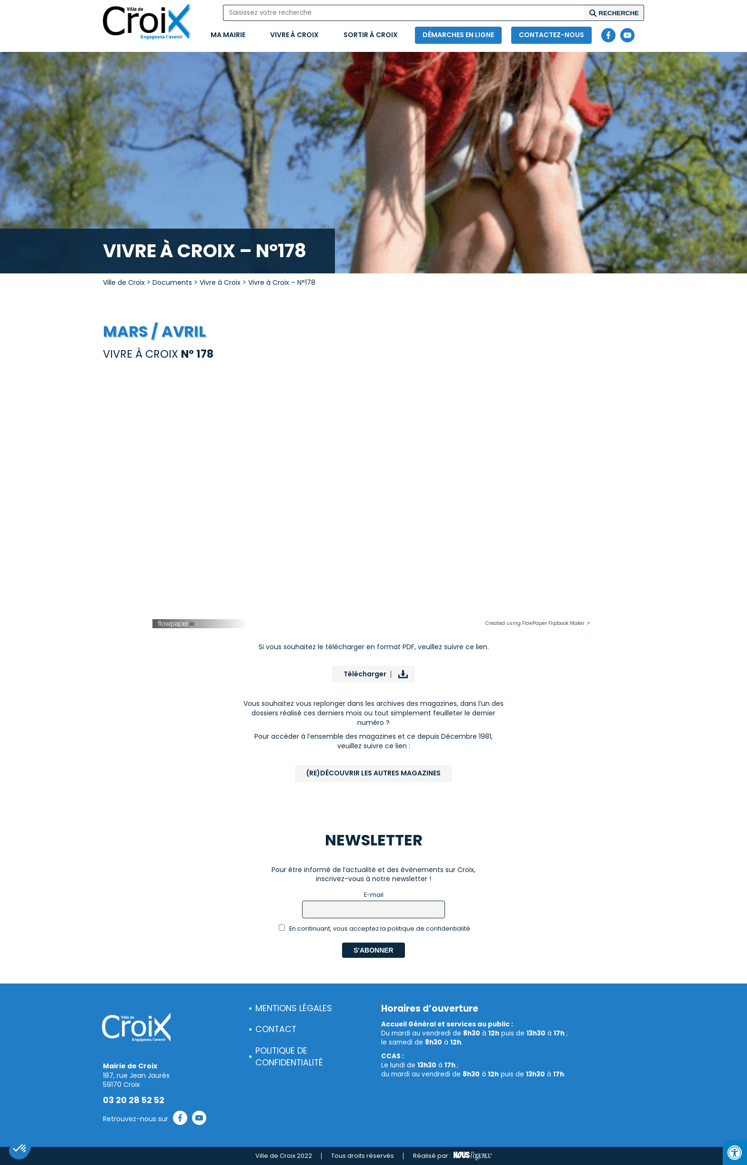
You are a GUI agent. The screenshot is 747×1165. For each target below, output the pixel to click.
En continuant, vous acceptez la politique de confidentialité (375, 928)
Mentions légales (293, 1008)
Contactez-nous (551, 35)
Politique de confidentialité (289, 1056)
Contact (275, 1029)
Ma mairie (228, 35)
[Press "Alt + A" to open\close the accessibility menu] (735, 1153)
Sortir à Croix (370, 35)
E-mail (374, 895)
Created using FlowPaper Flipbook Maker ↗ (537, 623)
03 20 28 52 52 (133, 1100)
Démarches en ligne (458, 35)
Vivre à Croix (294, 35)
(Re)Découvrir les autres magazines (373, 773)
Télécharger (364, 674)
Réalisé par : (452, 1156)
